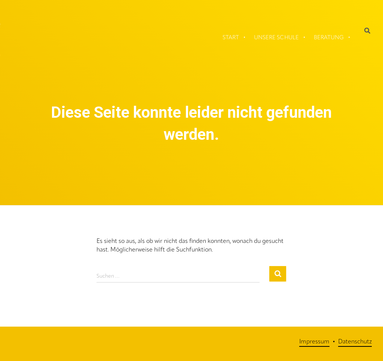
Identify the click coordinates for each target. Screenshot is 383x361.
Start (231, 38)
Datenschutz (355, 342)
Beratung (329, 38)
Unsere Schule (276, 38)
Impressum (314, 342)
